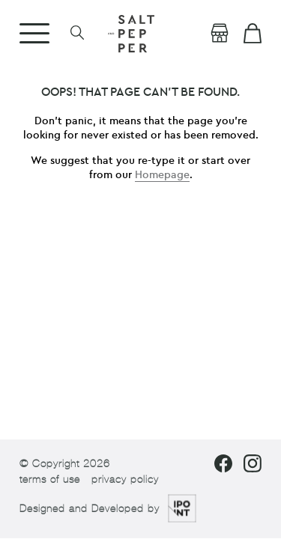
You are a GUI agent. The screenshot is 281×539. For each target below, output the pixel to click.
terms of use (49, 479)
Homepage (162, 174)
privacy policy (125, 479)
